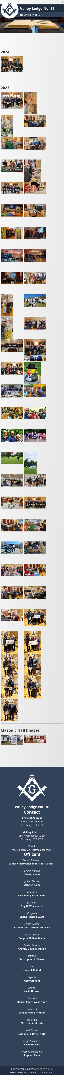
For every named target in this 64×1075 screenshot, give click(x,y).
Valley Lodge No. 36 (37, 8)
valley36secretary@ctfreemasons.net (32, 849)
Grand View (30, 1072)
